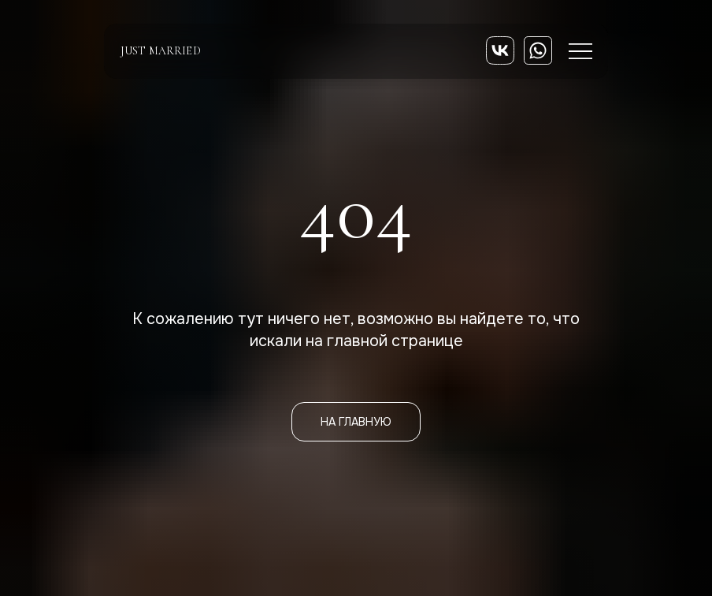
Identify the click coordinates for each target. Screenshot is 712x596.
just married (161, 51)
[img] (500, 50)
